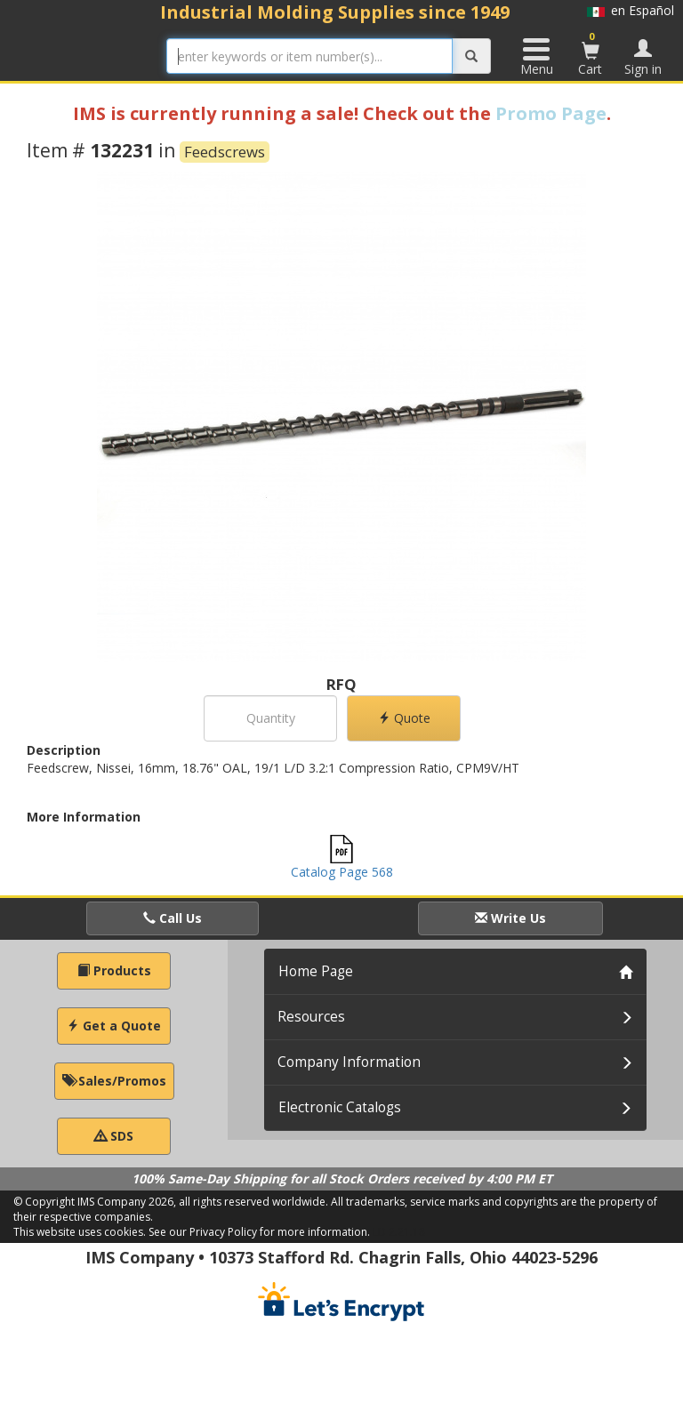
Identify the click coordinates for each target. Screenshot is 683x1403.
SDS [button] (113, 1135)
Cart (590, 53)
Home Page (315, 971)
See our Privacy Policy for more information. (259, 1231)
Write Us (510, 918)
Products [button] (114, 970)
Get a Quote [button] (114, 1025)
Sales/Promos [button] (114, 1080)
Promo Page (551, 113)
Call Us (172, 918)
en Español (630, 10)
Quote (404, 718)
